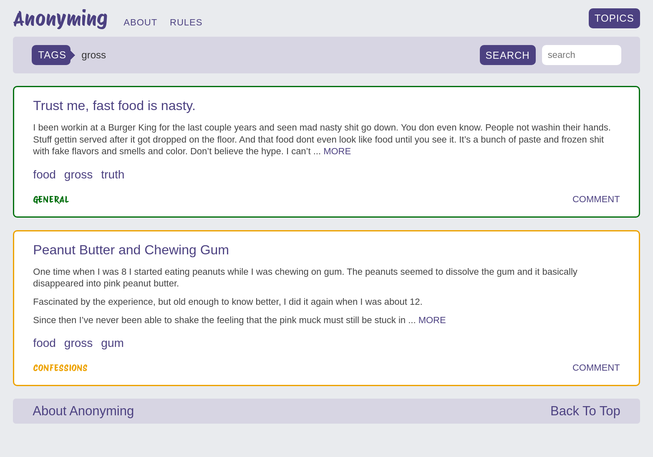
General (51, 199)
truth (112, 174)
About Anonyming (83, 411)
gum (112, 342)
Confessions (60, 367)
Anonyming (60, 18)
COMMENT (596, 199)
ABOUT (140, 22)
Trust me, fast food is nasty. (114, 105)
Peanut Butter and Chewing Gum (131, 249)
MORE (337, 151)
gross (78, 174)
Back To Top (585, 411)
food (44, 174)
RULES (186, 22)
